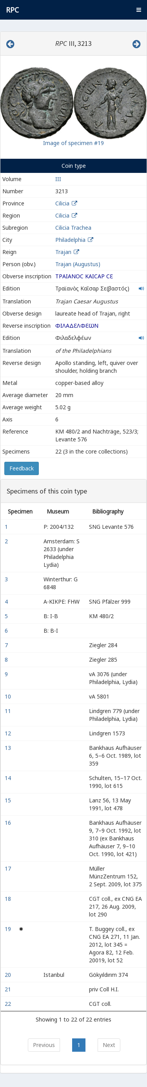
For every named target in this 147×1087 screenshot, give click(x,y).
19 (9, 929)
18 (9, 898)
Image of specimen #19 (73, 143)
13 (9, 747)
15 (9, 800)
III (58, 179)
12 (9, 733)
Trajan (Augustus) (77, 264)
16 (9, 822)
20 (9, 974)
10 (9, 696)
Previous (44, 1045)
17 (9, 868)
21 (9, 989)
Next (109, 1045)
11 (9, 711)
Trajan (63, 252)
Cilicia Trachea (73, 227)
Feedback (21, 468)
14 (9, 778)
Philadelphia (70, 239)
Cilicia (62, 203)
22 (9, 1003)
